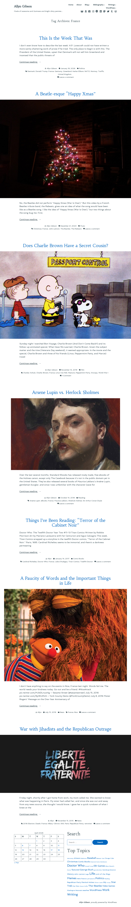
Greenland (67, 71)
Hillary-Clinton (54, 824)
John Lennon (54, 229)
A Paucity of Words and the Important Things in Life (65, 581)
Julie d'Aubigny (61, 562)
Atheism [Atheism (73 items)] (77, 858)
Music (82, 226)
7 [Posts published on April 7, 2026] (29, 845)
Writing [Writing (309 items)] (72, 894)
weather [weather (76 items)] (85, 890)
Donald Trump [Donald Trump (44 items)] (89, 866)
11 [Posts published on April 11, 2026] (58, 845)
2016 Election (29, 824)
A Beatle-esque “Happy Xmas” (65, 93)
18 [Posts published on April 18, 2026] (59, 850)
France (51, 71)
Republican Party (77, 824)
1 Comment (66, 375)
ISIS (62, 824)
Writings (111, 5)
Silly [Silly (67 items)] (104, 882)
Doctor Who (43, 562)
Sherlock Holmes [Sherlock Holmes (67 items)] (87, 882)
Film (82, 370)
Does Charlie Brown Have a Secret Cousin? (65, 245)
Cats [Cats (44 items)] (103, 858)
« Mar (16, 863)
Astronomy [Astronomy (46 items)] (70, 858)
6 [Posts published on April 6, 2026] (22, 845)
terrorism (88, 824)
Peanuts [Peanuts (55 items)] (84, 878)
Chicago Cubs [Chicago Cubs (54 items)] (109, 858)
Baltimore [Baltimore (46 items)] (84, 858)
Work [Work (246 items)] (105, 890)
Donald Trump (41, 71)
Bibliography (98, 5)
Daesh (38, 824)
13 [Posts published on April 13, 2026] (23, 850)
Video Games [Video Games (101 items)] (108, 886)
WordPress (110, 8)
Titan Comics (73, 562)
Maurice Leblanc (60, 501)
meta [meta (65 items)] (79, 879)
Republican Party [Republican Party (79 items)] (74, 882)
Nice (76, 712)
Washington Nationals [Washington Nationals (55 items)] (74, 890)
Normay (94, 71)
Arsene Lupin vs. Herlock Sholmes (65, 392)
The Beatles (65, 229)
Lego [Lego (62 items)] (87, 874)
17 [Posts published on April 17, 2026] (52, 850)
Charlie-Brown (42, 373)
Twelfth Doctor (86, 562)
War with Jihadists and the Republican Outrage (65, 729)
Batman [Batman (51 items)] (99, 858)
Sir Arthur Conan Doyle (92, 501)
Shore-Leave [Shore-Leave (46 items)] (99, 882)
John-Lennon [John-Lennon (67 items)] (79, 874)
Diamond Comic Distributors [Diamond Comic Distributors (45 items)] (99, 862)
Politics (82, 68)
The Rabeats (76, 229)
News (62, 712)
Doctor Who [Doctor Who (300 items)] (76, 865)
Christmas (37, 229)
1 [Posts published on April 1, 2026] (36, 841)
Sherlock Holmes (75, 501)
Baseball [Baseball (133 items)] (91, 858)
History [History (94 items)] (70, 874)
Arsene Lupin (35, 501)
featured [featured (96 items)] (75, 870)
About (79, 5)
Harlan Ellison (78, 71)
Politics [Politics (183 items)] (99, 878)
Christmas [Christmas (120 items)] (72, 861)
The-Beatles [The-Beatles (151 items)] (95, 885)
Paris (67, 824)
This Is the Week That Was (65, 38)
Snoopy (94, 373)
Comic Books (78, 559)
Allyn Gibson (23, 6)
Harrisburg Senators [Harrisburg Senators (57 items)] (109, 870)
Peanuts (71, 373)
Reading (81, 498)
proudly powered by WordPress (104, 902)
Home (70, 5)
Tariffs (101, 71)
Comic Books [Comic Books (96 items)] (84, 862)
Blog (87, 5)
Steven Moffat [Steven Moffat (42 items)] (84, 886)
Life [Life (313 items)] (92, 873)
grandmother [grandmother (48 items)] (98, 870)
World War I (103, 373)
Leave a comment (66, 77)
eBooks (44, 501)
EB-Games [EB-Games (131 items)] (99, 866)
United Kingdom (64, 74)
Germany (58, 71)
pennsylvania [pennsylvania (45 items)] (91, 878)
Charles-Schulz (29, 373)
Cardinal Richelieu (29, 562)
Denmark (31, 71)
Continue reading (31, 62)
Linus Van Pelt (61, 373)
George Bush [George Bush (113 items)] (86, 869)
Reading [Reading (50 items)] (107, 878)
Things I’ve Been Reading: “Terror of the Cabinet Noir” (65, 523)
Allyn (49, 559)
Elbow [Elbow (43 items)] (107, 866)
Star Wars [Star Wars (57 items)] (76, 886)
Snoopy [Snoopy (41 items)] (109, 882)
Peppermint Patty (83, 373)
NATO (87, 71)
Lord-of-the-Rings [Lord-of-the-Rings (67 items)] (102, 874)
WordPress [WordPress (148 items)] (96, 890)
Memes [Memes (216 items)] (71, 878)
